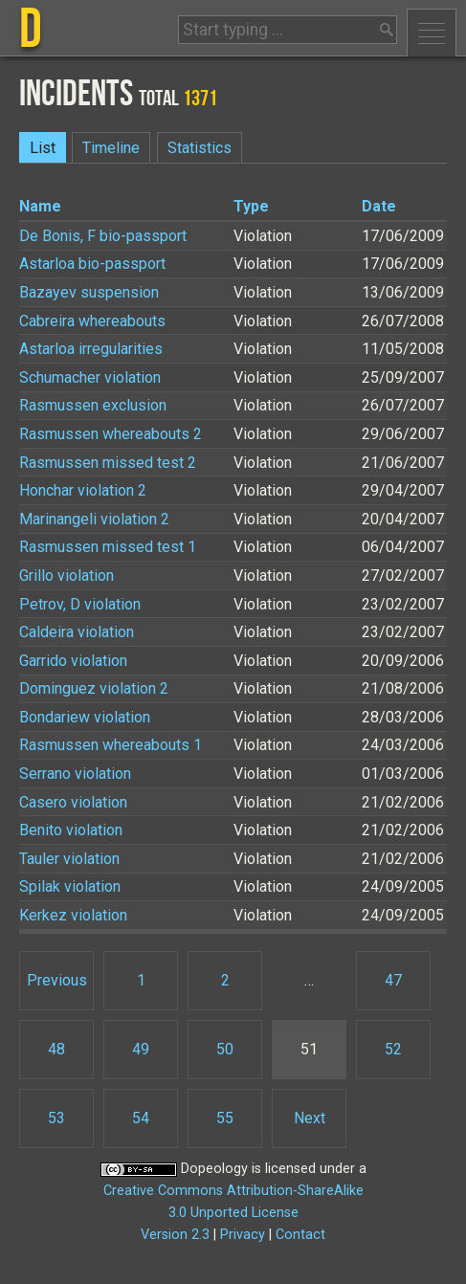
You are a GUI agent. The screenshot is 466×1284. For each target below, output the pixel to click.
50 (224, 1049)
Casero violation (73, 802)
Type (251, 206)
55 (224, 1118)
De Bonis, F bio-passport (103, 236)
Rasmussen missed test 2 (107, 463)
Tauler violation (69, 859)
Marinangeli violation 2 (94, 519)
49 (140, 1049)
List (42, 148)
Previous (57, 980)
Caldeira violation (76, 632)
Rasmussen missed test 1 (107, 547)
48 (56, 1049)
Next (309, 1118)
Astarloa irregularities (91, 349)
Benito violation (70, 830)
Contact (300, 1235)
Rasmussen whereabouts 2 (110, 434)
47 (393, 980)
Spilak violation (70, 886)
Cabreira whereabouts (92, 321)
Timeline (111, 148)
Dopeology (214, 1169)
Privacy (242, 1235)
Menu (431, 32)
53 (56, 1118)
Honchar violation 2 (82, 490)
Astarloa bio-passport (92, 264)
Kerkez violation (73, 915)
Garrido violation (73, 661)
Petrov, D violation (80, 604)
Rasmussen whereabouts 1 (110, 745)
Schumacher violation (90, 377)
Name (40, 206)
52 (393, 1049)
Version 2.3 (175, 1235)
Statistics (199, 148)
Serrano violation (75, 773)
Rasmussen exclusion (92, 405)
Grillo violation (66, 575)
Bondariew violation (84, 717)
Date (379, 206)
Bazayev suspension (89, 292)
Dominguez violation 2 (93, 688)
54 (140, 1118)
